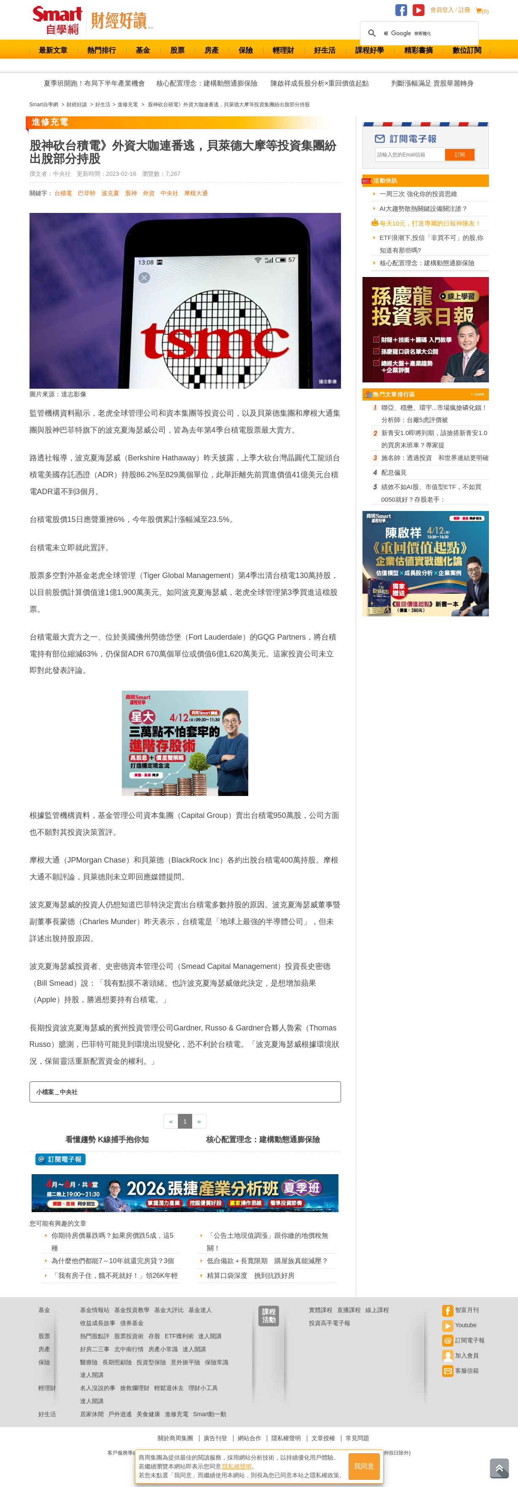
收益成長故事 (97, 1323)
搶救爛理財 (135, 1388)
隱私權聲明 (286, 1438)
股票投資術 (129, 1336)
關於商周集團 (175, 1438)
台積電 (63, 193)
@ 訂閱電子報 (60, 1159)
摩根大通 (196, 193)
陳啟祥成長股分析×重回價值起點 (320, 83)
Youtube (459, 1325)
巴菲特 (87, 193)
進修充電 (176, 1414)
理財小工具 (203, 1388)
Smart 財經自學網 (61, 20)
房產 (211, 50)
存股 (154, 1336)
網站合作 (249, 1438)
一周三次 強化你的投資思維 (418, 193)
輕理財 (283, 50)
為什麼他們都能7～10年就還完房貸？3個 (112, 1260)
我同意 (364, 1466)
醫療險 (89, 1362)
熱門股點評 (95, 1336)
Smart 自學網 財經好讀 (122, 20)
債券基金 (132, 1323)
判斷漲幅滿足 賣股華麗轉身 (432, 83)
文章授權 (323, 1438)
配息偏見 (394, 472)
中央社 (169, 193)
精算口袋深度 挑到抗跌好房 (251, 1275)
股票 (177, 50)
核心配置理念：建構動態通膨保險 (207, 83)
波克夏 (110, 193)
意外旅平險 (185, 1362)
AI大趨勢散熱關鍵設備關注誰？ (424, 208)
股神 (131, 193)
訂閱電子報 (463, 1340)
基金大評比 (169, 1310)
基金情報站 (95, 1310)
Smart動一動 (209, 1414)
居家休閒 (92, 1414)
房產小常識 (163, 1349)
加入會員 (460, 1355)
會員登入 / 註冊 (450, 10)
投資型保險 (151, 1362)
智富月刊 (460, 1310)
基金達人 (200, 1310)
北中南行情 (129, 1349)
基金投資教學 (132, 1310)
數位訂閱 (467, 50)
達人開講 (210, 1336)
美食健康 (148, 1414)
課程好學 (369, 50)
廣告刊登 (215, 1438)
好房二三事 (95, 1349)
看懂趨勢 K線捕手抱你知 (107, 1139)
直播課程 (349, 1310)
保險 (246, 50)
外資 (149, 193)
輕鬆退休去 (169, 1388)
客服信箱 (460, 1370)
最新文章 (53, 50)
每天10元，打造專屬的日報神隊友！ (431, 223)
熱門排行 (101, 50)
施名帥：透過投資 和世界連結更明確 (435, 457)
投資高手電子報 (329, 1323)
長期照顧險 (117, 1362)
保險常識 (216, 1362)
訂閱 (460, 155)
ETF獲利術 (179, 1336)
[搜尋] (418, 33)
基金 (143, 50)
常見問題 (357, 1438)
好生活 (324, 50)
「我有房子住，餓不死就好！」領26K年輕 (114, 1275)
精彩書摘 (418, 50)
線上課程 (377, 1310)
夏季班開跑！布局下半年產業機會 (94, 83)
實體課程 (321, 1310)
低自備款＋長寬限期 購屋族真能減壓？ (267, 1260)
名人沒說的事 (97, 1388)
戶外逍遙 (120, 1414)
